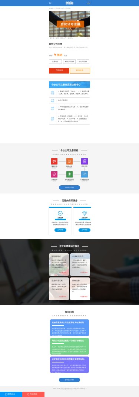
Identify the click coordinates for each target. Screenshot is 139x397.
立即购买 (59, 70)
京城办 (51, 8)
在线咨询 (33, 394)
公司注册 (57, 8)
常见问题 (69, 311)
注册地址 (55, 61)
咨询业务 (79, 70)
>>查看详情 (63, 272)
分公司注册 (83, 61)
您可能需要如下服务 (69, 246)
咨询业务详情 (69, 187)
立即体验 (60, 230)
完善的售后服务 (69, 200)
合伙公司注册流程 (69, 150)
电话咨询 (11, 394)
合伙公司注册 (66, 8)
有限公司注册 (69, 61)
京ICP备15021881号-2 (78, 389)
